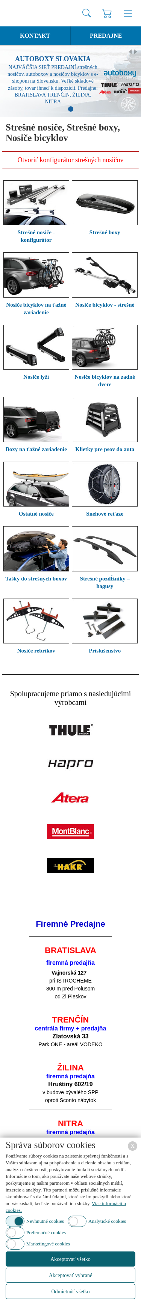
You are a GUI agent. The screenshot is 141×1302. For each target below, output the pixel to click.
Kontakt (35, 35)
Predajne (106, 35)
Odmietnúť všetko (70, 1291)
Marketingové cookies (48, 1244)
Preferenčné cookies (46, 1232)
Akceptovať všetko (70, 1259)
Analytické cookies (107, 1221)
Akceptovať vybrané (70, 1275)
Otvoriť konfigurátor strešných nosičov (70, 160)
